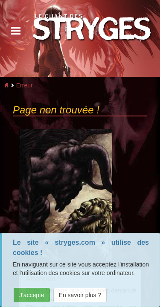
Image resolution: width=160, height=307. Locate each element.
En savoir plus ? (80, 295)
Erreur (24, 85)
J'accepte (31, 295)
